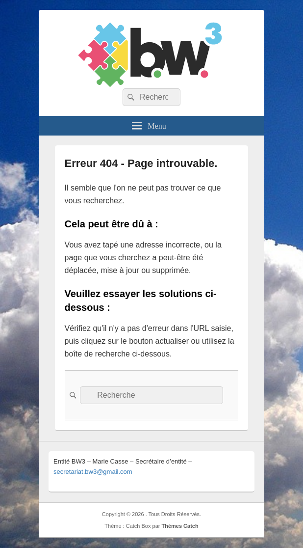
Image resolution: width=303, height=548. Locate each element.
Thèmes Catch (179, 526)
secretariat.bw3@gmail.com (92, 471)
